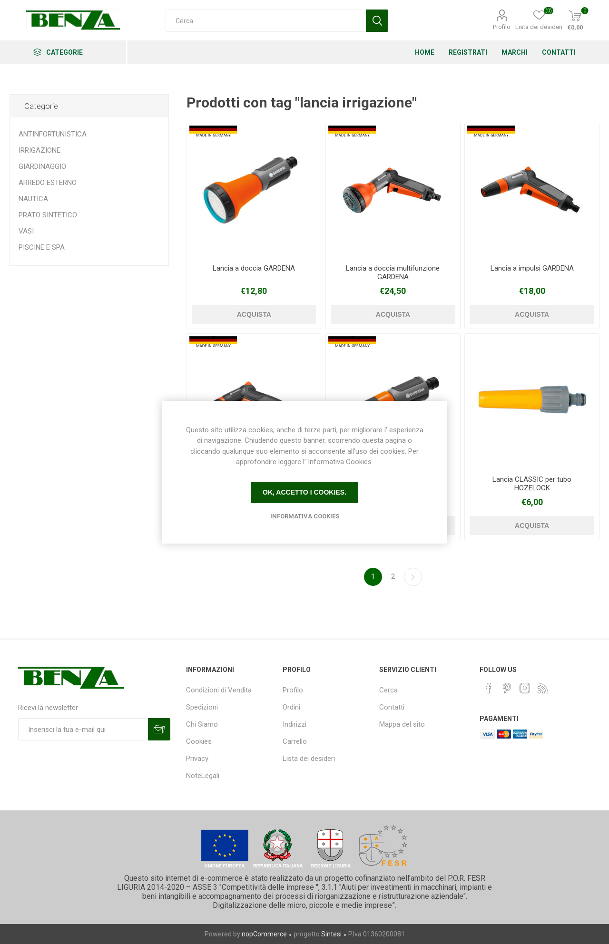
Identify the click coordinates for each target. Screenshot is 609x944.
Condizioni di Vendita (219, 690)
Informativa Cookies (304, 516)
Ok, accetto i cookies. (304, 492)
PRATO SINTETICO (48, 215)
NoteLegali (202, 775)
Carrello (295, 741)
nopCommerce (264, 934)
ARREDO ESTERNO (48, 182)
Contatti (391, 707)
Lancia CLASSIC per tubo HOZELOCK (531, 483)
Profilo (502, 26)
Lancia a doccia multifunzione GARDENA (393, 272)
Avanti (413, 577)
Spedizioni (202, 707)
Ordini (291, 707)
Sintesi (331, 934)
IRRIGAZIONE (39, 150)
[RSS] (542, 688)
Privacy (197, 758)
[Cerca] (266, 21)
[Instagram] (524, 688)
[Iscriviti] (83, 729)
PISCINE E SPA (42, 247)
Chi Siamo (202, 724)
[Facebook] (488, 688)
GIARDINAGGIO (42, 166)
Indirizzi (294, 724)
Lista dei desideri (309, 758)
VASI (26, 231)
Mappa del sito (402, 724)
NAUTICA (33, 199)
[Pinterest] (506, 688)
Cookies (199, 741)
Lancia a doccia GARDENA (254, 268)
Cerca (388, 690)
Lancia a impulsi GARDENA (532, 268)
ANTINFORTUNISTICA (53, 134)
